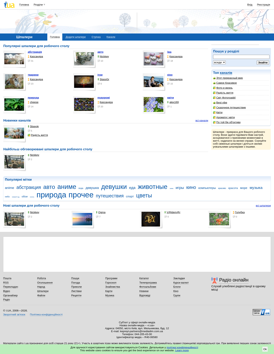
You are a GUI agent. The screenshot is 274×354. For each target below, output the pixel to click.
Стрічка (96, 36)
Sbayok (33, 126)
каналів (226, 73)
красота (233, 188)
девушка (92, 188)
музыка (256, 188)
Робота (41, 278)
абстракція (35, 51)
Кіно (175, 291)
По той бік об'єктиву (227, 122)
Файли (41, 295)
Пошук (75, 278)
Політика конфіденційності (46, 314)
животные (152, 186)
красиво (222, 188)
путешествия (110, 195)
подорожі (104, 97)
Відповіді (144, 295)
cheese (33, 102)
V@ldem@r (172, 212)
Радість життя (223, 92)
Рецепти (76, 295)
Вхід (250, 4)
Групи (176, 295)
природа (33, 97)
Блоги (177, 286)
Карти (108, 291)
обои (25, 196)
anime (9, 188)
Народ (41, 286)
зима (171, 188)
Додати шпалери (76, 36)
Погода (75, 282)
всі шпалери (263, 205)
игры (180, 188)
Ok (265, 349)
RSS (6, 282)
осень (32, 197)
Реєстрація (263, 4)
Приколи (76, 286)
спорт (130, 196)
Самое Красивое (225, 82)
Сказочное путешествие (229, 107)
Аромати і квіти (224, 117)
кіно (169, 74)
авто (100, 51)
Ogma (100, 212)
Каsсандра (35, 56)
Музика (109, 295)
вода (81, 188)
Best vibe (220, 102)
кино (191, 187)
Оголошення (45, 282)
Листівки (76, 291)
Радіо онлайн (234, 279)
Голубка (239, 212)
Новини (144, 291)
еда (132, 188)
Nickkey (103, 56)
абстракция (28, 187)
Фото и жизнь (223, 87)
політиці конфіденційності (182, 347)
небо (7, 196)
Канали (111, 36)
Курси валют (181, 282)
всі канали (202, 120)
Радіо (6, 299)
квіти (170, 97)
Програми (111, 278)
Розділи (38, 4)
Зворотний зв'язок (14, 314)
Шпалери (42, 291)
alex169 (173, 102)
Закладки (179, 278)
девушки (114, 186)
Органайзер (10, 295)
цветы (144, 195)
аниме (66, 186)
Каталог (144, 278)
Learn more (182, 350)
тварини (33, 74)
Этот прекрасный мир (228, 77)
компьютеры (207, 188)
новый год (15, 197)
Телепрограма (148, 282)
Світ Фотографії (224, 97)
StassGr (103, 79)
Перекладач (10, 286)
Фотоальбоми (147, 286)
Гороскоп (110, 282)
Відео (6, 291)
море (243, 188)
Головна (24, 4)
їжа (169, 51)
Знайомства (112, 286)
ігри (100, 74)
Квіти (218, 112)
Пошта (7, 278)
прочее (81, 194)
